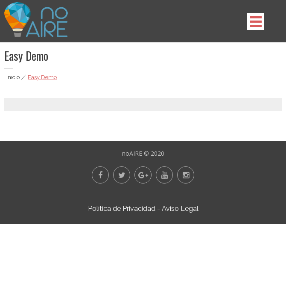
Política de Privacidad (121, 208)
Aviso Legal (180, 208)
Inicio (13, 77)
